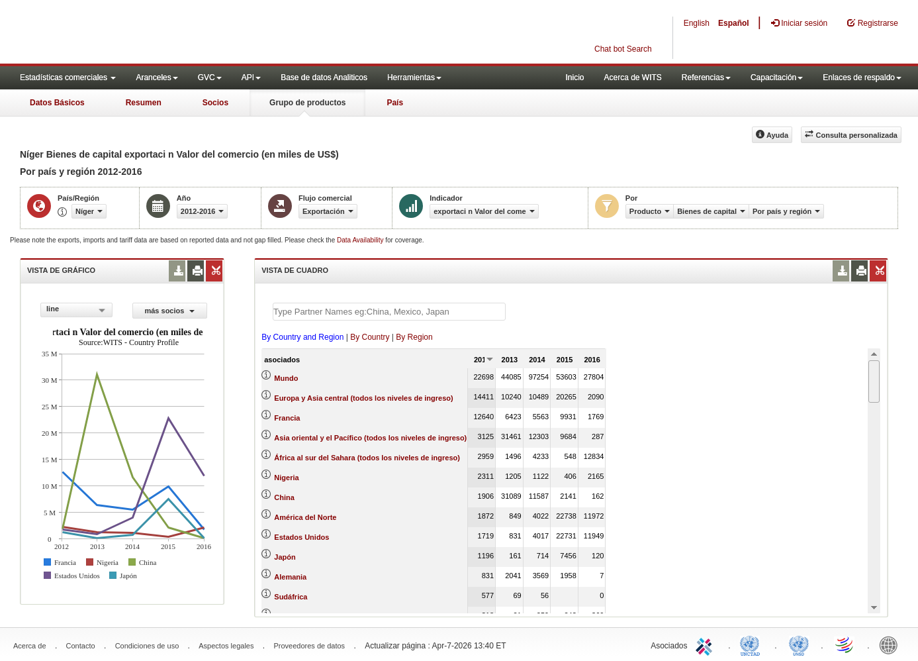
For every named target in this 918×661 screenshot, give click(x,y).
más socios (169, 311)
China (284, 497)
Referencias (706, 77)
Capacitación (777, 77)
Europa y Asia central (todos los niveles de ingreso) (363, 398)
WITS (132, 33)
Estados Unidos (301, 537)
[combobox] (76, 310)
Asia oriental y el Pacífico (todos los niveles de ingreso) (370, 438)
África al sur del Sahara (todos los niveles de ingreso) (367, 458)
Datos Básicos (57, 102)
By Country (369, 337)
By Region (414, 337)
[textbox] (389, 312)
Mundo (286, 378)
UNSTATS (799, 644)
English (697, 23)
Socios (215, 102)
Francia (287, 418)
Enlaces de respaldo (862, 77)
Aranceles (156, 77)
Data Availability (361, 240)
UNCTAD (752, 644)
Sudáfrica (290, 597)
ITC (706, 644)
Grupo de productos (307, 102)
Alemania (290, 577)
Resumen (143, 102)
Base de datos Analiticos (324, 77)
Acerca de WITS (632, 77)
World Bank (891, 644)
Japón (284, 557)
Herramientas (414, 77)
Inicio (574, 77)
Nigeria (286, 478)
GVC (210, 77)
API (251, 77)
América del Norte (305, 517)
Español (733, 23)
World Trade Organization (845, 644)
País (395, 102)
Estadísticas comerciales (68, 77)
